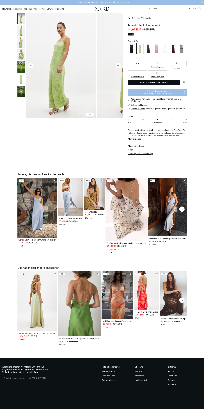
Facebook (172, 367)
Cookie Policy (39, 405)
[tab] (21, 18)
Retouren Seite (108, 367)
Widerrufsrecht (108, 362)
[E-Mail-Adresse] (14, 369)
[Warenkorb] (200, 8)
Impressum (139, 367)
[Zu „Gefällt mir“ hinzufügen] (184, 82)
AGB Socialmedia (12, 405)
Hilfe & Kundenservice (112, 358)
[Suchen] (166, 8)
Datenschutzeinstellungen (53, 405)
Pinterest (172, 371)
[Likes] (194, 8)
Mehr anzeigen (134, 139)
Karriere (138, 362)
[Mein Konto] (189, 8)
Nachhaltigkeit (141, 371)
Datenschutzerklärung (26, 405)
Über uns (139, 358)
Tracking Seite (108, 371)
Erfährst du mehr (138, 109)
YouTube (172, 376)
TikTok (171, 362)
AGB (3, 405)
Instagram (172, 358)
